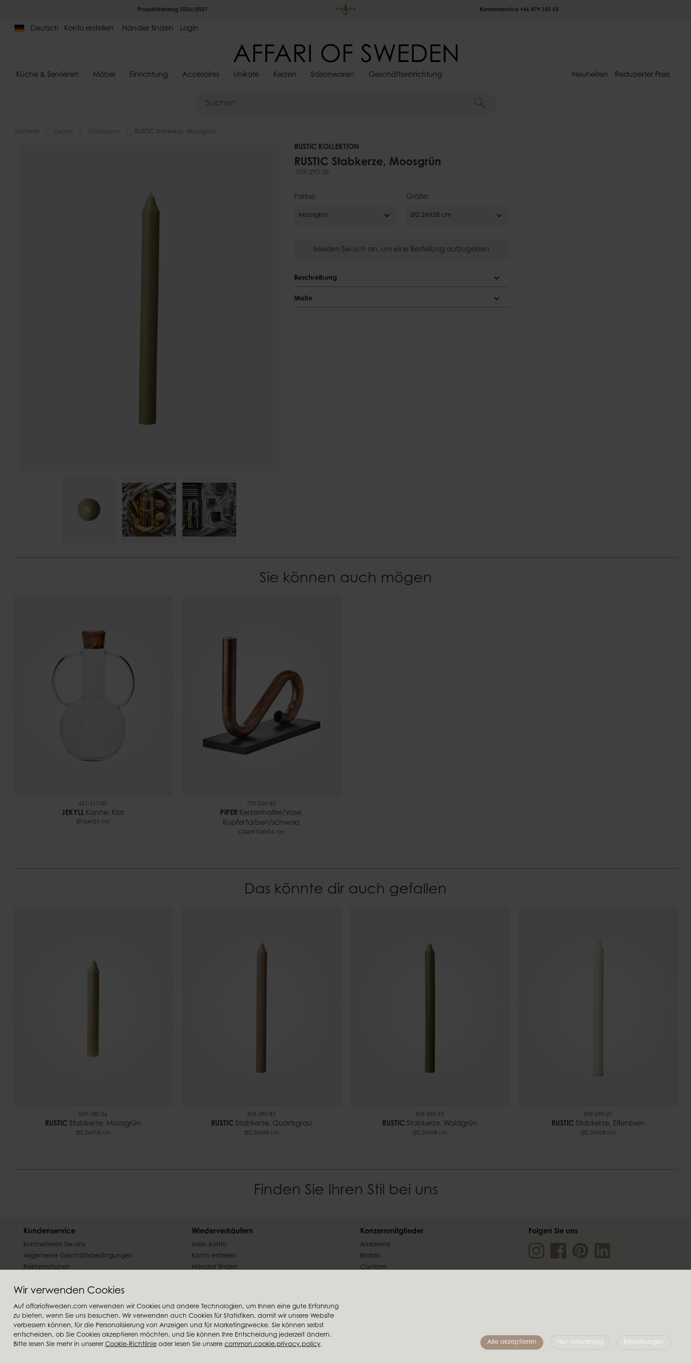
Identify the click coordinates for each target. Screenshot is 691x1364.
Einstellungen (644, 1342)
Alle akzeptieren (512, 1342)
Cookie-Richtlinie (131, 1345)
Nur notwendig (580, 1342)
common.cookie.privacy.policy (272, 1345)
